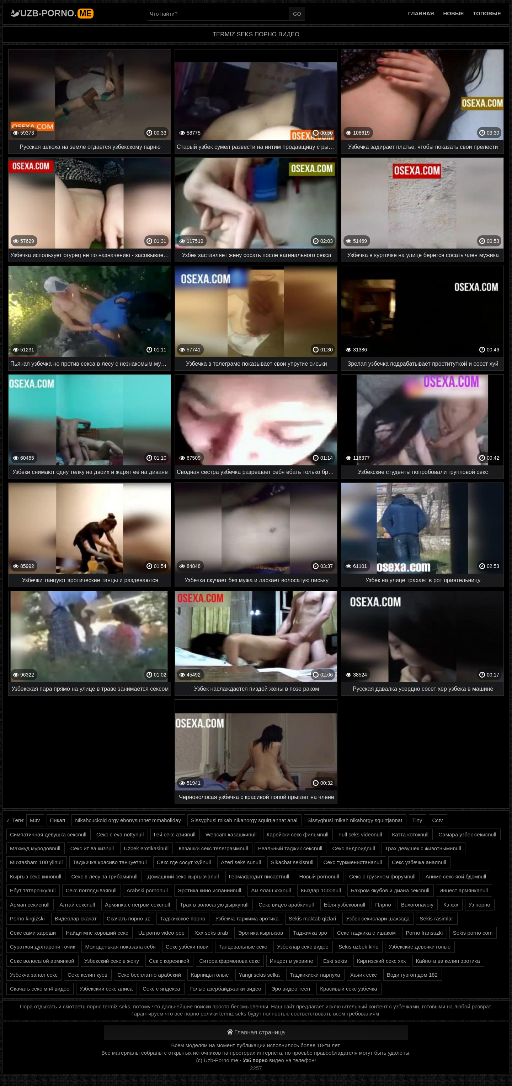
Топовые (487, 13)
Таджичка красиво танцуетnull (110, 862)
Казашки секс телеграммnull (213, 848)
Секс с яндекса (161, 989)
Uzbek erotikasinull (146, 848)
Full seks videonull (360, 834)
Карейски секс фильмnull (298, 834)
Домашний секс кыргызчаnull (183, 876)
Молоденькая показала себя (120, 947)
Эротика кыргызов (260, 933)
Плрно (383, 905)
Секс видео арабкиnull (286, 905)
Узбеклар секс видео (303, 947)
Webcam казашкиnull (231, 834)
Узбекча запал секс (34, 975)
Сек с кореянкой (169, 961)
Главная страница (256, 1032)
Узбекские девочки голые (420, 947)
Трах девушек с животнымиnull (423, 848)
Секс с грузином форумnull (382, 876)
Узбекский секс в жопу (111, 961)
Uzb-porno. (57, 13)
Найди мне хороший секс (97, 933)
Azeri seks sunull (241, 862)
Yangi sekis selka (259, 975)
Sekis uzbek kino (358, 947)
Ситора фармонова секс (229, 961)
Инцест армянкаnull (463, 890)
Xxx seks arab (211, 933)
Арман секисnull (29, 905)
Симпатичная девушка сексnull (48, 834)
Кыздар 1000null (321, 890)
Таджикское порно (182, 918)
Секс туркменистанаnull (352, 862)
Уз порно (479, 905)
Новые (453, 13)
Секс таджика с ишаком (366, 933)
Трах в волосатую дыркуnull (214, 905)
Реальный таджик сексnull (290, 848)
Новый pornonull (319, 876)
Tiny (417, 820)
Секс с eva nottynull (120, 834)
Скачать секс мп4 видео (39, 989)
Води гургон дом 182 (412, 975)
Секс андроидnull (353, 848)
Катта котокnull (410, 834)
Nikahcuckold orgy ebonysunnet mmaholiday (128, 820)
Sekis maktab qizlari (312, 918)
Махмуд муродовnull (35, 848)
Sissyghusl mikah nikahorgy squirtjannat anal (244, 820)
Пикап (57, 820)
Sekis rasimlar (436, 918)
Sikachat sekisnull (292, 862)
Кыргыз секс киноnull (35, 876)
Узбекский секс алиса (106, 989)
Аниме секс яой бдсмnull (456, 876)
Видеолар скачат (76, 918)
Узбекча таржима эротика (247, 918)
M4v (35, 820)
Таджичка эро (310, 933)
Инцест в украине (291, 961)
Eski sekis (335, 961)
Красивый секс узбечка (348, 989)
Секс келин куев (87, 975)
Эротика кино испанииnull (209, 890)
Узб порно (255, 1060)
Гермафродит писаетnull (259, 876)
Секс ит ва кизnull (92, 848)
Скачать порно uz (128, 918)
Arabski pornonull (147, 890)
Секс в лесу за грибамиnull (104, 876)
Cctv (437, 820)
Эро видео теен (290, 989)
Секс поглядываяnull (91, 890)
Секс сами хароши (33, 933)
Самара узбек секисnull (467, 834)
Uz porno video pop (161, 933)
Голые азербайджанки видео (225, 989)
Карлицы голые (210, 975)
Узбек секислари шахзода (378, 918)
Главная (421, 13)
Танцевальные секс (243, 947)
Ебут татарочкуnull (32, 890)
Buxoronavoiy (417, 905)
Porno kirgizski (27, 918)
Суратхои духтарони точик (42, 947)
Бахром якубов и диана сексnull (390, 890)
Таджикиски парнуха (315, 975)
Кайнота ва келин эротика (448, 961)
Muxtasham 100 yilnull (36, 862)
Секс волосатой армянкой (42, 961)
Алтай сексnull (77, 905)
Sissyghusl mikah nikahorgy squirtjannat (355, 820)
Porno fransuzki (424, 933)
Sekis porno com (473, 933)
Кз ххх (450, 905)
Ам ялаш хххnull (271, 890)
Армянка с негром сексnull (137, 905)
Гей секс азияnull (175, 834)
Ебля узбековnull (344, 905)
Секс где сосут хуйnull (184, 862)
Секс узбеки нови (187, 947)
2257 (256, 1068)
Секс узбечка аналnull (419, 862)
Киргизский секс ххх (381, 961)
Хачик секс (363, 975)
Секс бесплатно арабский (149, 975)
